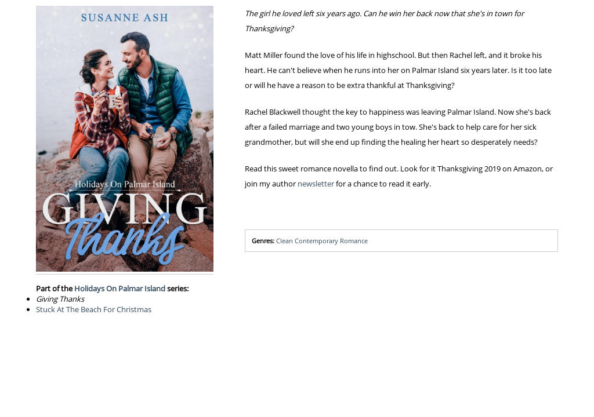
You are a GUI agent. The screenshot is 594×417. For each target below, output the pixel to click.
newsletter (316, 183)
